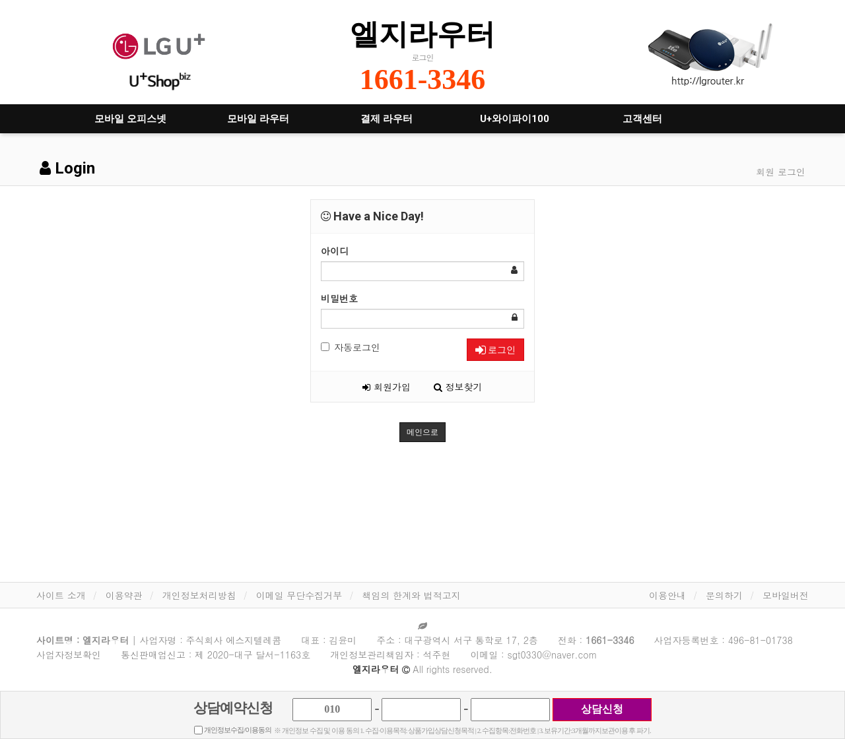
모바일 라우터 (258, 119)
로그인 (495, 349)
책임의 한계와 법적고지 (411, 595)
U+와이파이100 (514, 119)
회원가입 (386, 386)
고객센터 (642, 119)
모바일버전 (785, 595)
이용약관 (124, 595)
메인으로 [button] (422, 432)
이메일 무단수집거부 (299, 595)
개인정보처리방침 (199, 595)
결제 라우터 (386, 119)
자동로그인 (350, 347)
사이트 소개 (61, 595)
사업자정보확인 (68, 654)
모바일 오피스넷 (130, 119)
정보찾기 (458, 386)
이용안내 (667, 595)
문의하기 (724, 595)
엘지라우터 (422, 34)
